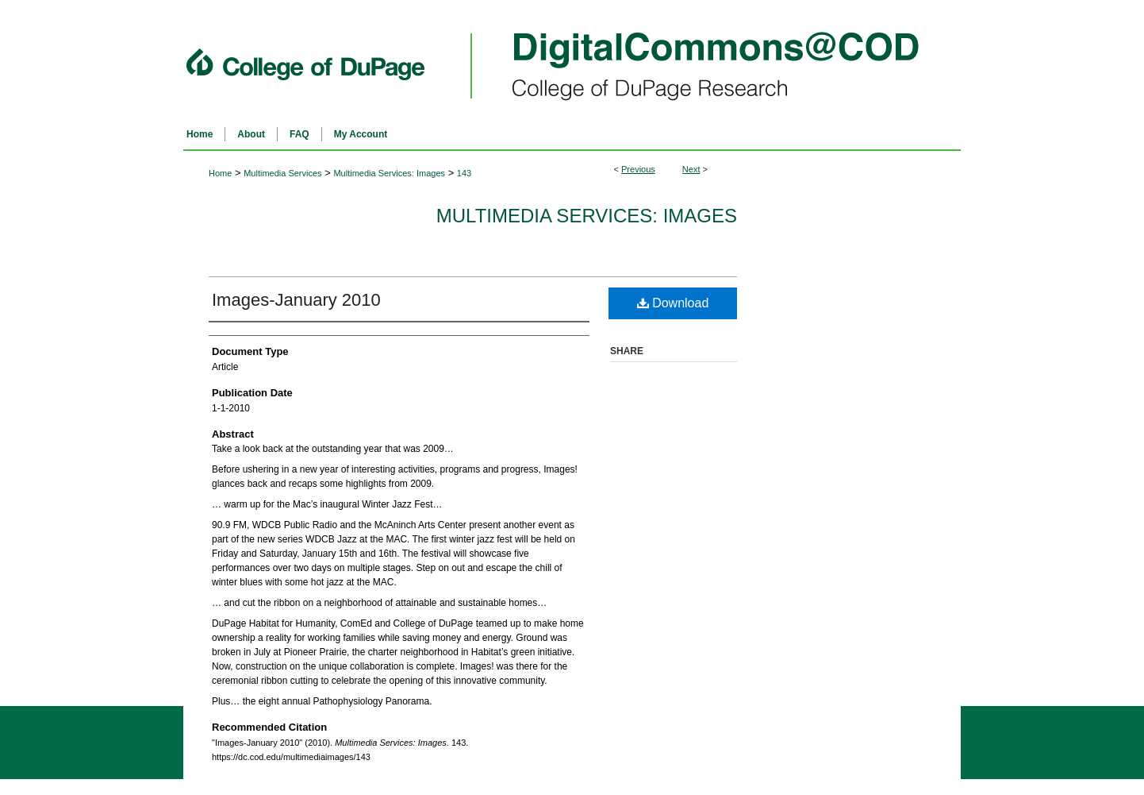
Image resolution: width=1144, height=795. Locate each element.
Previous (638, 169)
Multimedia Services (282, 173)
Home (220, 173)
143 (464, 173)
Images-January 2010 (296, 300)
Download (673, 303)
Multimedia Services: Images (389, 173)
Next (691, 169)
